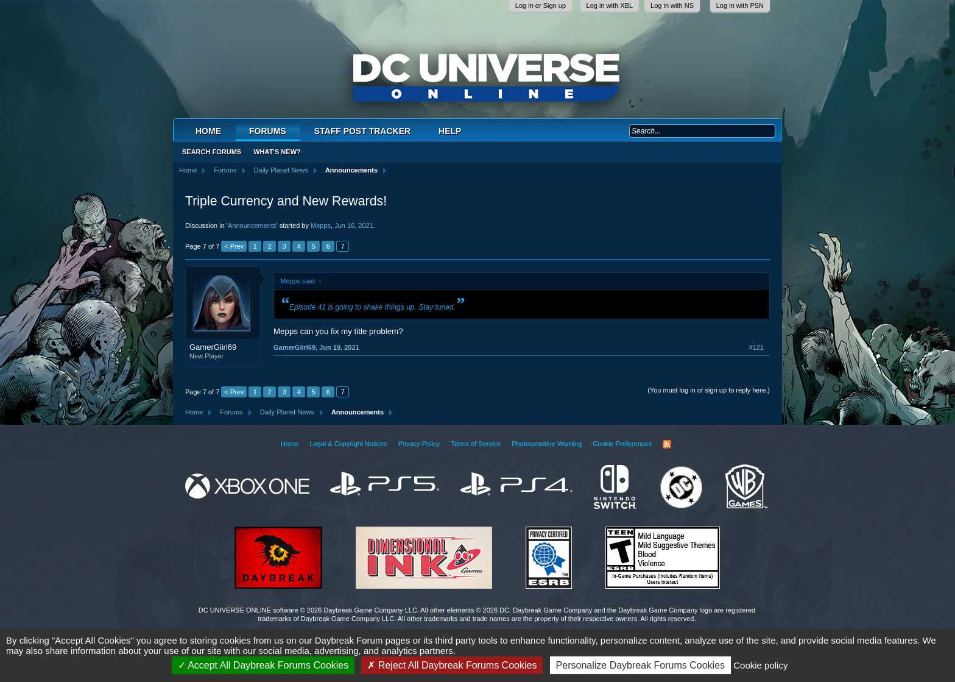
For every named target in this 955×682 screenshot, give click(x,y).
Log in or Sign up (540, 5)
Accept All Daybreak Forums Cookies (263, 665)
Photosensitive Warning (547, 443)
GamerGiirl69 (212, 347)
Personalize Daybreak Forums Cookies (640, 665)
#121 (756, 347)
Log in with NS (672, 5)
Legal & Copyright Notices (348, 443)
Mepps (321, 225)
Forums (267, 131)
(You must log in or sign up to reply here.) (708, 390)
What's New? (277, 151)
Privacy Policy (419, 443)
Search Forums (211, 151)
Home (208, 131)
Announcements (252, 225)
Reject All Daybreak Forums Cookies (452, 665)
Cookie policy (760, 665)
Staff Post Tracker (362, 131)
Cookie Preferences (622, 443)
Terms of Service (476, 443)
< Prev (234, 246)
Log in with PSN (740, 5)
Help (450, 131)
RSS (667, 444)
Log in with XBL (610, 5)
